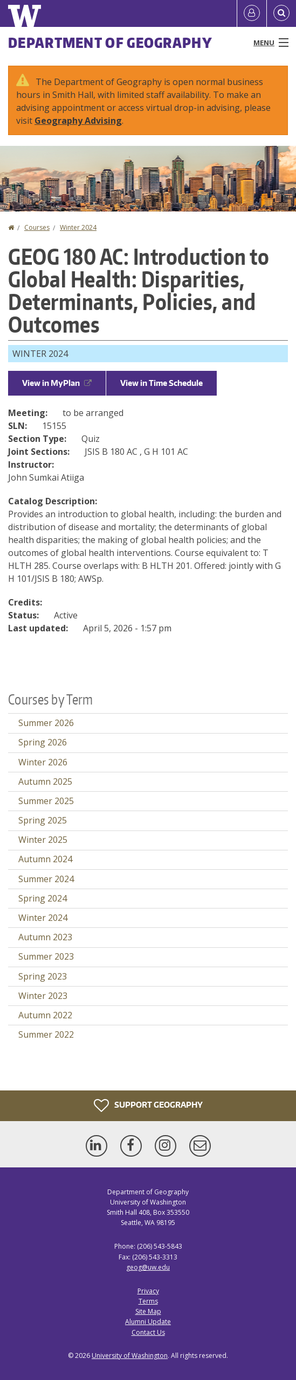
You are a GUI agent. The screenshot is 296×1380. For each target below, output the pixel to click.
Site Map (148, 1311)
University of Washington (130, 1355)
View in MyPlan (57, 383)
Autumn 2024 (45, 859)
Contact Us (148, 1332)
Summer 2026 (46, 723)
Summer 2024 (46, 879)
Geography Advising (78, 120)
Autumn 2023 (45, 937)
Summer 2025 (46, 801)
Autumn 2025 (45, 781)
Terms (148, 1301)
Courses (37, 227)
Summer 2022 (46, 1034)
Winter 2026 (42, 762)
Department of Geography (110, 43)
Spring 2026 (42, 742)
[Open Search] (281, 13)
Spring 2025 (42, 820)
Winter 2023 (42, 996)
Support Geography (148, 1105)
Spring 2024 (42, 898)
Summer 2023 (46, 956)
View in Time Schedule (161, 383)
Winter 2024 (78, 227)
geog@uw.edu (148, 1267)
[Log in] (251, 13)
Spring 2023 (42, 976)
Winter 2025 (42, 840)
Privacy (148, 1290)
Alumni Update (148, 1321)
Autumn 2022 (45, 1015)
